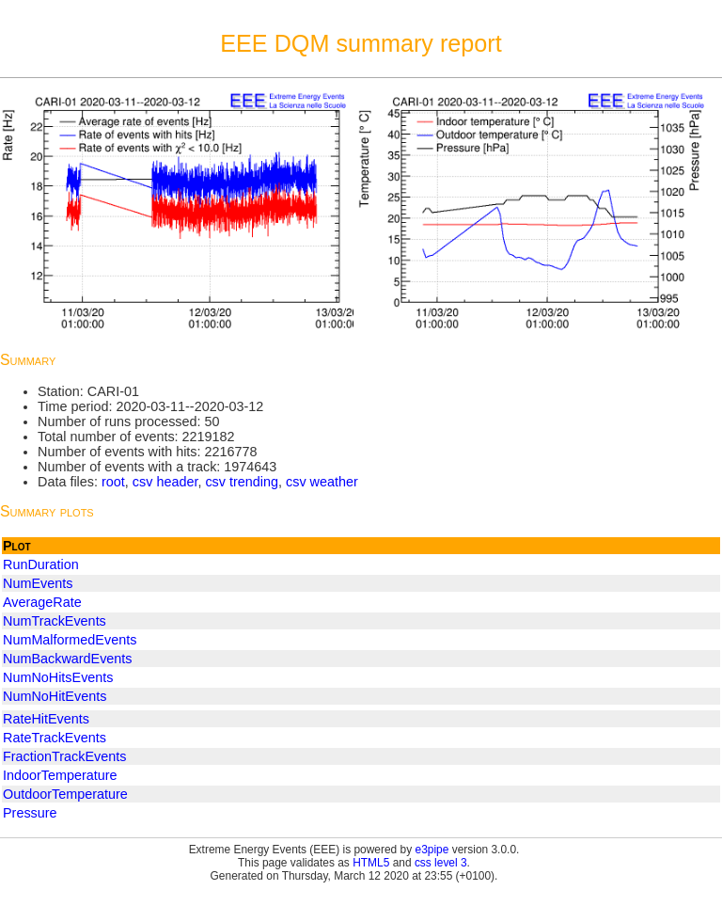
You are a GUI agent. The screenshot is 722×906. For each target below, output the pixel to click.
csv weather (322, 481)
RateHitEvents (46, 718)
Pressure (30, 812)
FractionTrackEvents (64, 756)
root (113, 481)
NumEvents (37, 583)
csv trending (241, 481)
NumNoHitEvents (54, 696)
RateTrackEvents (54, 737)
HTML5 (371, 862)
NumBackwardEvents (68, 658)
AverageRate (42, 602)
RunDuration (41, 564)
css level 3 (441, 862)
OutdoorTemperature (65, 794)
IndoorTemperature (60, 775)
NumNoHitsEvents (58, 677)
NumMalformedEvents (69, 639)
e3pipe (432, 849)
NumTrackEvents (54, 620)
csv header (165, 481)
